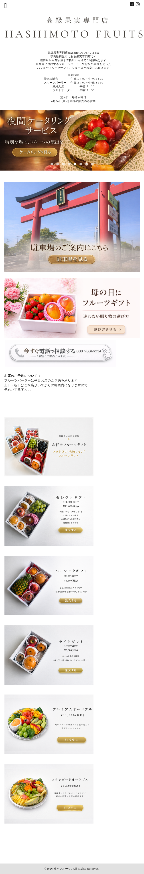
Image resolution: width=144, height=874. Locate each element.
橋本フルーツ (62, 868)
